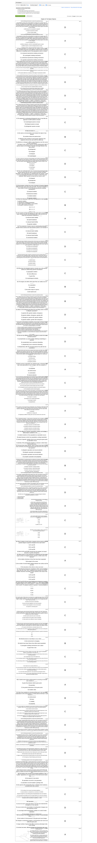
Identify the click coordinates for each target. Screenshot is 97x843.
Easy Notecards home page (76, 7)
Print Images (49, 5)
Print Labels (43, 5)
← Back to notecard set (65, 7)
